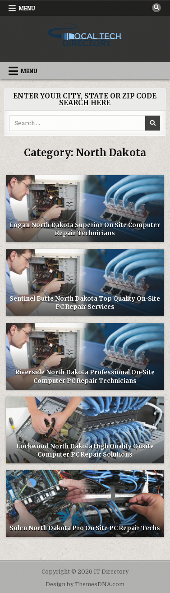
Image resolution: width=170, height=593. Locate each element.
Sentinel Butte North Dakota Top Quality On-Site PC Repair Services (84, 303)
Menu (26, 8)
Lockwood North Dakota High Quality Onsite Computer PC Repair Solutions (85, 450)
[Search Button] (156, 7)
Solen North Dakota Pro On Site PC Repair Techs (84, 528)
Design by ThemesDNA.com (85, 584)
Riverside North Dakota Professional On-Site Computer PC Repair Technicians (85, 376)
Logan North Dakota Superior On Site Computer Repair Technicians (84, 229)
